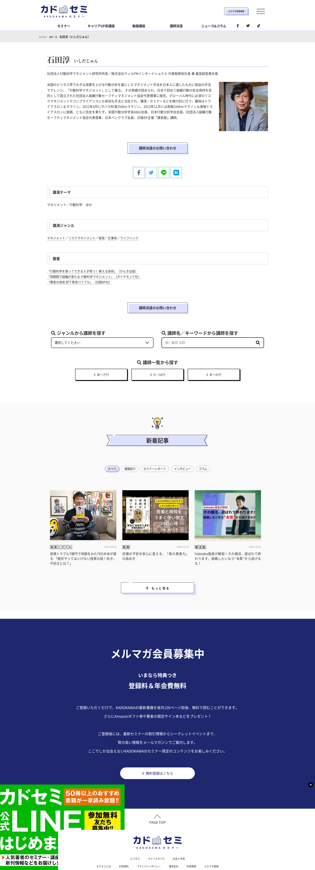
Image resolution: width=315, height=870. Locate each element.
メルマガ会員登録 (223, 11)
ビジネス (132, 839)
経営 (105, 225)
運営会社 (175, 848)
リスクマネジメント (84, 225)
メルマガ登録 (217, 848)
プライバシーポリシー (148, 848)
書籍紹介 (128, 447)
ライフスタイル (156, 839)
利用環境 (194, 848)
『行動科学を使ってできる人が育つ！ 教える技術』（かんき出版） (95, 259)
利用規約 (120, 848)
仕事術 (116, 225)
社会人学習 (181, 839)
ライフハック (133, 225)
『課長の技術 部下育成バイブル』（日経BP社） (81, 270)
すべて (109, 447)
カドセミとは (98, 848)
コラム (205, 447)
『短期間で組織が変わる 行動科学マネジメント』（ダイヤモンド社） (97, 264)
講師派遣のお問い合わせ (157, 142)
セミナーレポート (154, 447)
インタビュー (184, 447)
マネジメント (56, 225)
